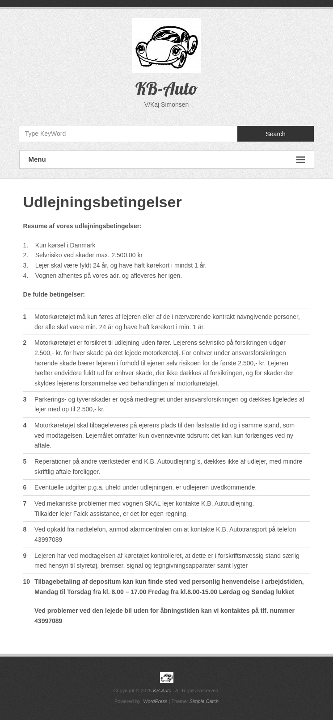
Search (275, 134)
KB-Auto (166, 88)
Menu (167, 159)
